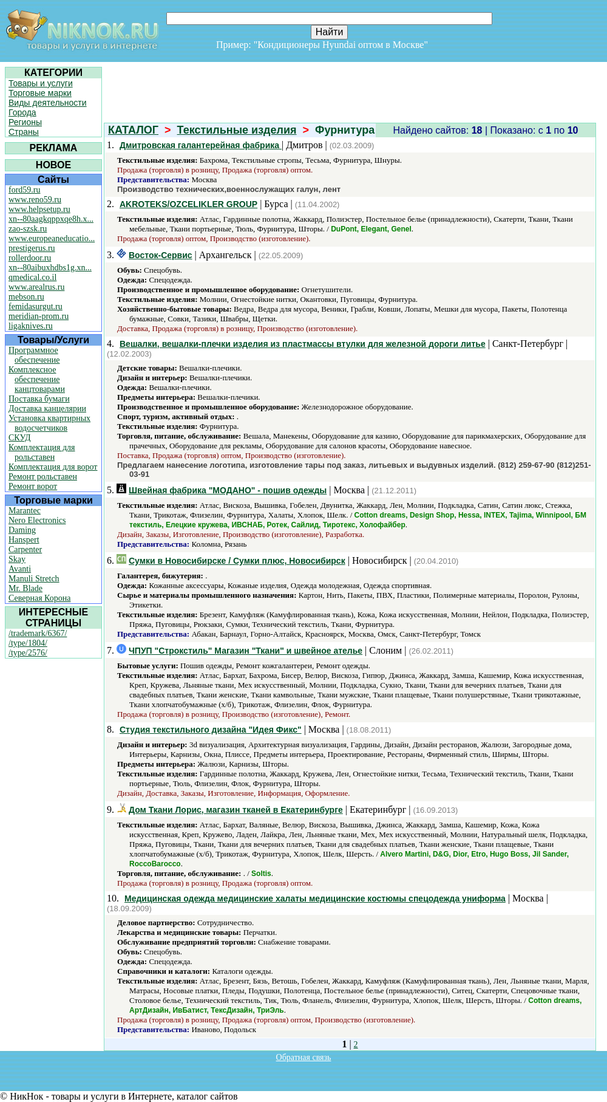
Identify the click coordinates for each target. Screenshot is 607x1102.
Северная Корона (39, 598)
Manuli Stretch (33, 578)
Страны (23, 132)
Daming (22, 530)
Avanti (19, 568)
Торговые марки (40, 93)
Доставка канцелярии (47, 408)
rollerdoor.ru (29, 257)
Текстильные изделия (237, 130)
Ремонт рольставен (42, 476)
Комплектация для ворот (52, 466)
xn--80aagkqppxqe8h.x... (50, 219)
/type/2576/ (27, 652)
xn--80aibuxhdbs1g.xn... (50, 267)
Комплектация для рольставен (41, 452)
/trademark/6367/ (37, 633)
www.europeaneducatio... (51, 238)
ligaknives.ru (30, 325)
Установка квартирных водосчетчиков (49, 423)
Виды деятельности (47, 103)
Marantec (24, 510)
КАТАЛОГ (133, 130)
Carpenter (25, 549)
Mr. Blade (25, 588)
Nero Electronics (37, 520)
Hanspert (23, 539)
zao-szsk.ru (27, 228)
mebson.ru (26, 296)
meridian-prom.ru (38, 316)
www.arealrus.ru (36, 287)
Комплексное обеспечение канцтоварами (36, 379)
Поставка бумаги (39, 398)
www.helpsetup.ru (39, 209)
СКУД (19, 437)
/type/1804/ (27, 643)
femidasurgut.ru (35, 306)
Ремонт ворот (32, 486)
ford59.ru (24, 189)
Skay (16, 559)
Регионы (25, 122)
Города (22, 112)
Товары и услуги (40, 83)
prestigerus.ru (31, 248)
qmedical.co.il (32, 277)
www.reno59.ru (34, 199)
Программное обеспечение (34, 355)
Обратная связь (303, 1057)
